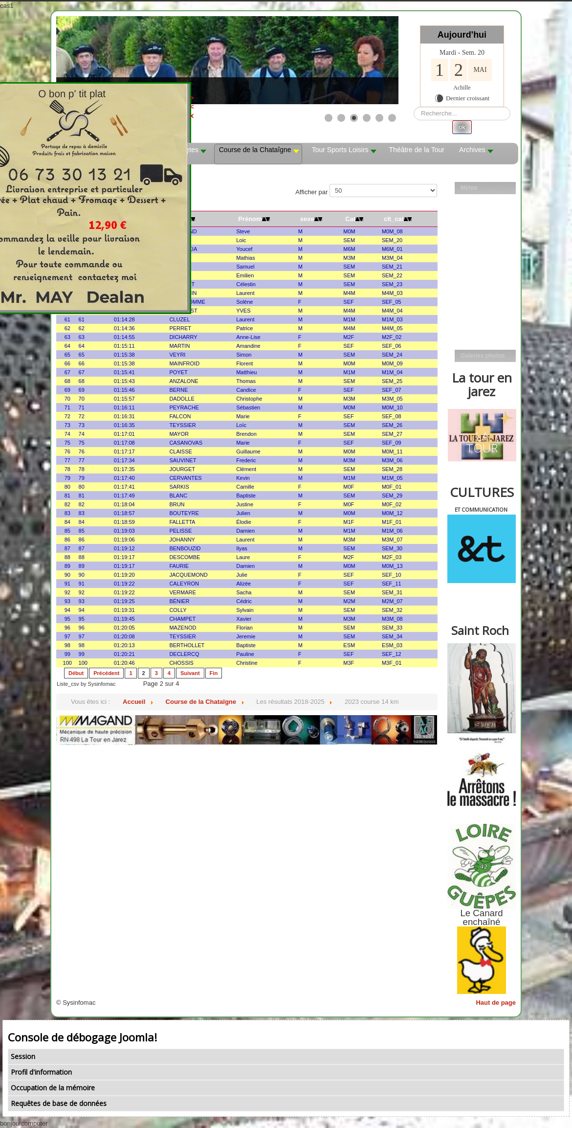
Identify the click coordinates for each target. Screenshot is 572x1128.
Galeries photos (483, 355)
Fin (214, 673)
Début (76, 673)
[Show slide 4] (367, 118)
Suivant (190, 673)
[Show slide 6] (392, 118)
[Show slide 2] (341, 118)
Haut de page (496, 1002)
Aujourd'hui (462, 35)
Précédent (106, 673)
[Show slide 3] (354, 118)
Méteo (469, 187)
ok (462, 127)
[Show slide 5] (379, 118)
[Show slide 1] (328, 118)
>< (238, 102)
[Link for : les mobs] (227, 60)
